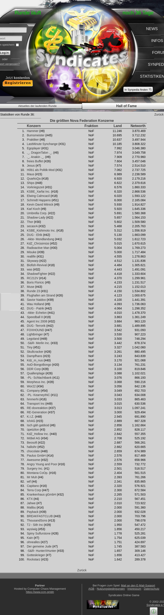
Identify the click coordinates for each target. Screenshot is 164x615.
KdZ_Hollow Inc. (38, 434)
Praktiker (33, 139)
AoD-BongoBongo (39, 364)
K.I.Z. (30, 416)
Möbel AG (33, 438)
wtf (29, 481)
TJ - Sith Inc (35, 524)
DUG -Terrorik (36, 325)
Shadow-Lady (36, 217)
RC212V (32, 278)
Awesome (33, 460)
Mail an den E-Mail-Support (138, 585)
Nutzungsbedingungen (111, 588)
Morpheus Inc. (36, 382)
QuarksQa (34, 178)
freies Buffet (35, 161)
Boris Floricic (35, 282)
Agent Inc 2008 (37, 321)
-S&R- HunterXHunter (41, 550)
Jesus (31, 165)
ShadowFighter (37, 273)
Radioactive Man (38, 248)
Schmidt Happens (39, 200)
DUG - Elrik (34, 235)
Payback (33, 512)
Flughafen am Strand (41, 295)
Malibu (31, 507)
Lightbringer (35, 334)
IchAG (31, 421)
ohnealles (33, 542)
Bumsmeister (36, 135)
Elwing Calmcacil (38, 196)
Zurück (159, 114)
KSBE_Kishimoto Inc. (41, 230)
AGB (91, 588)
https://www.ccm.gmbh (40, 592)
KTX (30, 499)
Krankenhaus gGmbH (41, 494)
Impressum (134, 588)
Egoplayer (34, 148)
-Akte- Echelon (37, 312)
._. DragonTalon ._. (39, 152)
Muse (30, 286)
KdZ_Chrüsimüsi (38, 243)
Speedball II (35, 317)
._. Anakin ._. (35, 157)
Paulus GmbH (36, 455)
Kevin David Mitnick (40, 204)
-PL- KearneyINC (38, 395)
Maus (30, 174)
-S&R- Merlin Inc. (38, 343)
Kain (30, 537)
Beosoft (32, 442)
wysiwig (32, 529)
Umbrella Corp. (37, 213)
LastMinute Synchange (42, 144)
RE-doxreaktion (37, 408)
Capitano (33, 486)
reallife (31, 256)
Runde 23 (33, 291)
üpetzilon (33, 429)
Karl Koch (33, 209)
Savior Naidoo (36, 299)
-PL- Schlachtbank (39, 377)
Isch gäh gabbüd (38, 425)
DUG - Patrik (35, 308)
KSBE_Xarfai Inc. (38, 191)
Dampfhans (35, 356)
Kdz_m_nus (35, 360)
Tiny (30, 347)
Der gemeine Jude (39, 546)
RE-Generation (37, 412)
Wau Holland (35, 304)
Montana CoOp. (37, 473)
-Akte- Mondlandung (40, 239)
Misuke (31, 252)
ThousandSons (37, 520)
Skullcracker (35, 351)
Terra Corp (34, 490)
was (29, 269)
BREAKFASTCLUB (40, 516)
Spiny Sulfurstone (39, 533)
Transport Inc (36, 403)
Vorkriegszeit (35, 187)
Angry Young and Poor (42, 464)
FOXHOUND (35, 330)
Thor (30, 222)
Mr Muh (32, 477)
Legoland (33, 338)
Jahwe (31, 503)
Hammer (33, 131)
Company (33, 390)
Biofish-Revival (37, 265)
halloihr (32, 447)
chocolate (33, 451)
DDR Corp (34, 369)
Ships (31, 183)
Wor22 (31, 386)
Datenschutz (151, 588)
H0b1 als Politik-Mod (41, 170)
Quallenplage (36, 373)
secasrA (32, 226)
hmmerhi (33, 399)
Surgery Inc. (35, 468)
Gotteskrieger (36, 555)
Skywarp (33, 260)
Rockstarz (33, 559)
